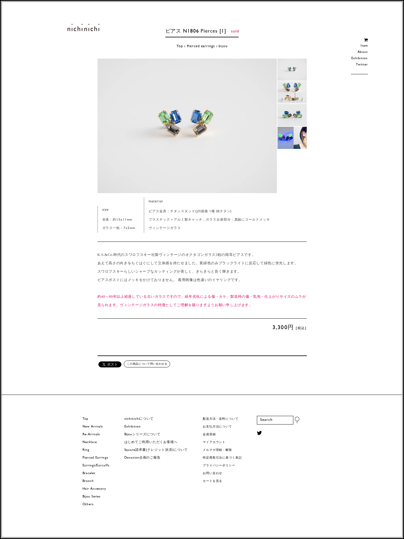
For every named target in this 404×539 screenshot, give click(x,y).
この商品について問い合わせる (147, 363)
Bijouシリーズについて (142, 434)
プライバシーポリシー (219, 465)
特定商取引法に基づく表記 (222, 457)
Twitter (362, 64)
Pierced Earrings (95, 457)
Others (88, 504)
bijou (223, 46)
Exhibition (359, 58)
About (363, 52)
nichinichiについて (139, 419)
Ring (86, 450)
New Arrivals (93, 426)
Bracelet (89, 473)
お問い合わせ (212, 473)
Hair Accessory (94, 489)
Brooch (88, 481)
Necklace (90, 442)
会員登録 (209, 434)
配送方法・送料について (221, 419)
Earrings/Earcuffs (96, 465)
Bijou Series (92, 496)
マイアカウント (214, 442)
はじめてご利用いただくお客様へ (151, 442)
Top (179, 46)
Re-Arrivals (91, 434)
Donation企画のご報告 (142, 457)
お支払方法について (217, 426)
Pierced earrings (201, 46)
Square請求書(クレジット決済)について (156, 450)
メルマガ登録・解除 (217, 450)
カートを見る (212, 481)
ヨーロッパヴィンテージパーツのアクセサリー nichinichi (84, 27)
